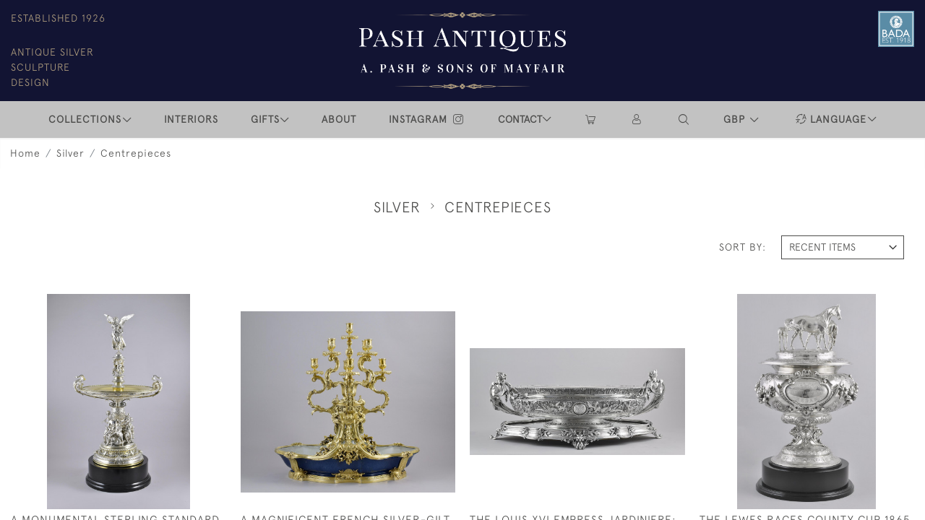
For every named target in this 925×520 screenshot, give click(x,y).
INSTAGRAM (427, 119)
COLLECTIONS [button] (84, 119)
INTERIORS (191, 119)
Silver (70, 153)
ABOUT (339, 119)
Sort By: (742, 247)
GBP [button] (736, 119)
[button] (684, 119)
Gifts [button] (265, 119)
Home (25, 153)
